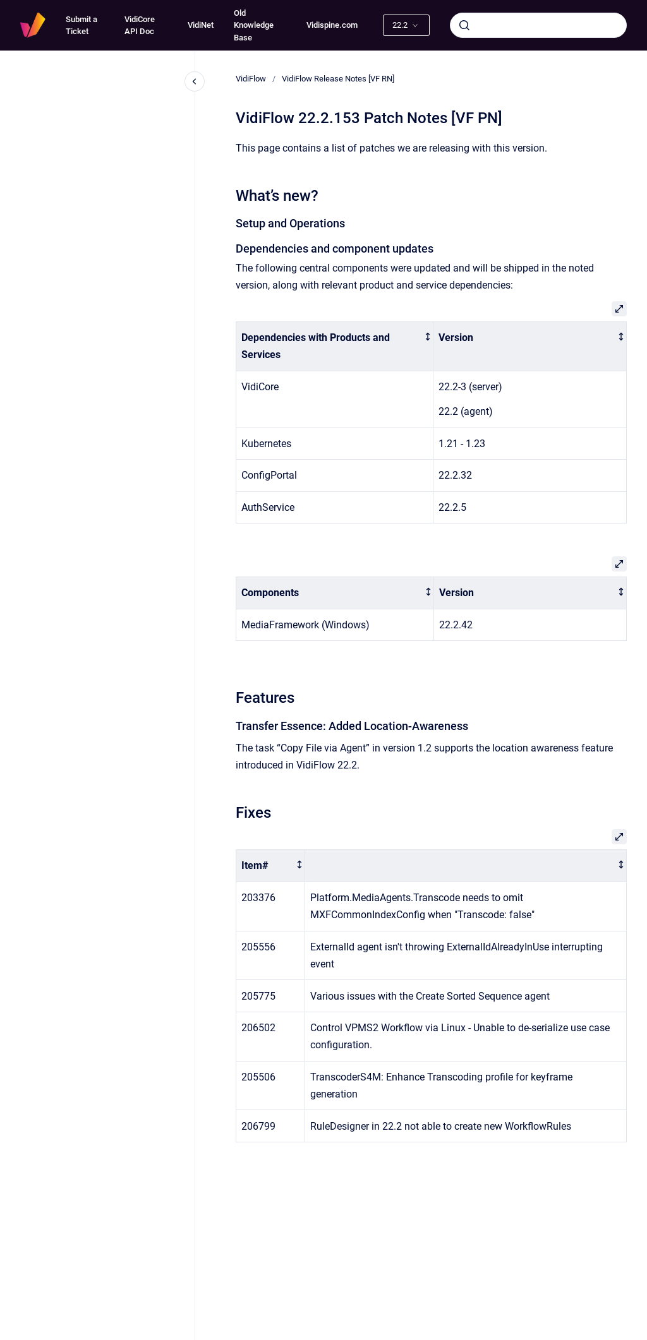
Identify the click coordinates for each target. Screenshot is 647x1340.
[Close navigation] (194, 81)
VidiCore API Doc (139, 26)
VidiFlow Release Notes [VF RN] (338, 78)
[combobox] (538, 25)
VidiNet (201, 25)
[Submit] (464, 25)
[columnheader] (334, 346)
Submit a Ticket (81, 26)
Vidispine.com (332, 25)
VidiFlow (251, 78)
